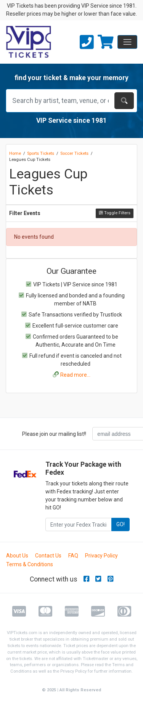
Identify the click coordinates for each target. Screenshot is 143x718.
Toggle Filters (114, 212)
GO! (120, 524)
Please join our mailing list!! (54, 434)
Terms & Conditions (29, 564)
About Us (17, 556)
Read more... (75, 375)
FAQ (73, 556)
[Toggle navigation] (127, 42)
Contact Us (48, 556)
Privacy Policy (101, 556)
